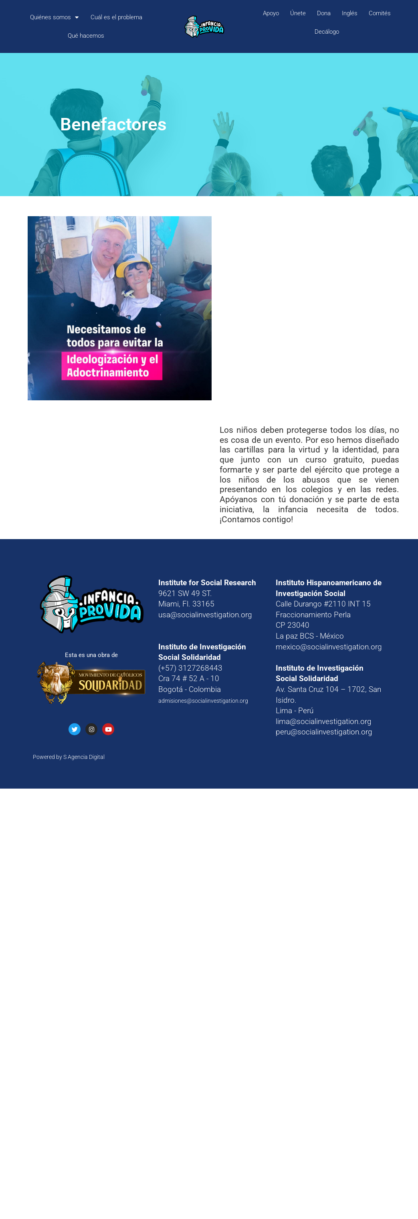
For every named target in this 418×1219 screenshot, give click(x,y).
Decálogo (327, 31)
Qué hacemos (86, 35)
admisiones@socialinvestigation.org (203, 701)
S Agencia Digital (84, 757)
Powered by (48, 757)
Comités (380, 13)
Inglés (349, 13)
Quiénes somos (54, 17)
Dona (324, 13)
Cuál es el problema (116, 17)
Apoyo (271, 13)
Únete (298, 13)
